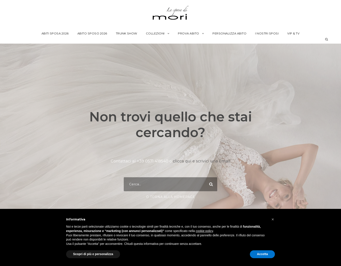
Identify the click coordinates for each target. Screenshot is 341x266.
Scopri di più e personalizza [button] (93, 254)
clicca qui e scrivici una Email (201, 161)
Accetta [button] (262, 254)
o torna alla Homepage (170, 197)
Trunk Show (126, 33)
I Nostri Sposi (267, 33)
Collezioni (155, 33)
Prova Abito (188, 33)
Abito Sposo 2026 (92, 33)
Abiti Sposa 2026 (55, 33)
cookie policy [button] (204, 231)
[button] (272, 219)
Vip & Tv (293, 33)
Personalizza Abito (229, 33)
